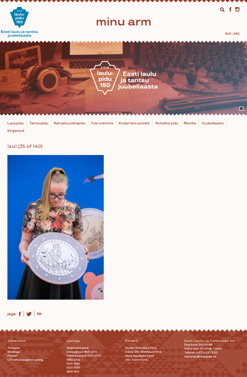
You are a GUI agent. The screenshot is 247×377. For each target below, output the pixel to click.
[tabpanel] (123, 78)
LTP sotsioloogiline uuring (25, 359)
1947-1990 (73, 363)
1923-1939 (73, 367)
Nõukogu (13, 352)
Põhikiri (12, 355)
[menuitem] (228, 33)
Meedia (190, 123)
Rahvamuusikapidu (69, 123)
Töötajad (13, 348)
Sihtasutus (16, 340)
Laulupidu (15, 123)
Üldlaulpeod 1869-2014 (81, 352)
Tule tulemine (102, 123)
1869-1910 (72, 371)
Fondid (131, 340)
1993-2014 (73, 359)
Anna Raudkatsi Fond (139, 355)
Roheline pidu (166, 123)
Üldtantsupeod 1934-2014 (83, 355)
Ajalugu (73, 340)
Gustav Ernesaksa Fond (141, 348)
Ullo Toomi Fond (136, 359)
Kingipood (15, 131)
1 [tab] (241, 109)
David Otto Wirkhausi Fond (143, 352)
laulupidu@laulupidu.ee (200, 356)
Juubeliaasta (213, 123)
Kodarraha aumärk (134, 123)
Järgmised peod (77, 348)
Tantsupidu (38, 123)
